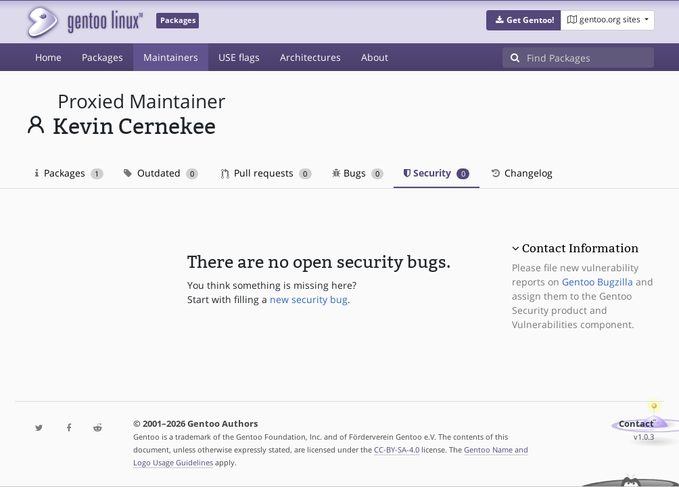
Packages (102, 57)
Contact (636, 424)
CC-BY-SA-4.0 (396, 449)
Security (436, 172)
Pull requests (266, 172)
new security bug (309, 299)
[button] (523, 20)
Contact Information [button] (580, 248)
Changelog (521, 172)
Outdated (161, 172)
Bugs (358, 172)
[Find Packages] (590, 57)
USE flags (239, 57)
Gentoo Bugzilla (597, 281)
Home (48, 57)
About (374, 57)
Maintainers (170, 57)
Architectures (310, 57)
